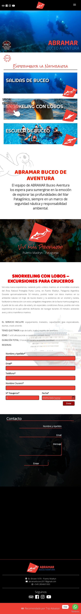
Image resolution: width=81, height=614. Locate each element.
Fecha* (45, 393)
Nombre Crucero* (15, 383)
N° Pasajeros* (12, 393)
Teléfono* (11, 373)
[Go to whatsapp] (75, 607)
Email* (9, 363)
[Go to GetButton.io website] (75, 611)
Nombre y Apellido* (15, 353)
